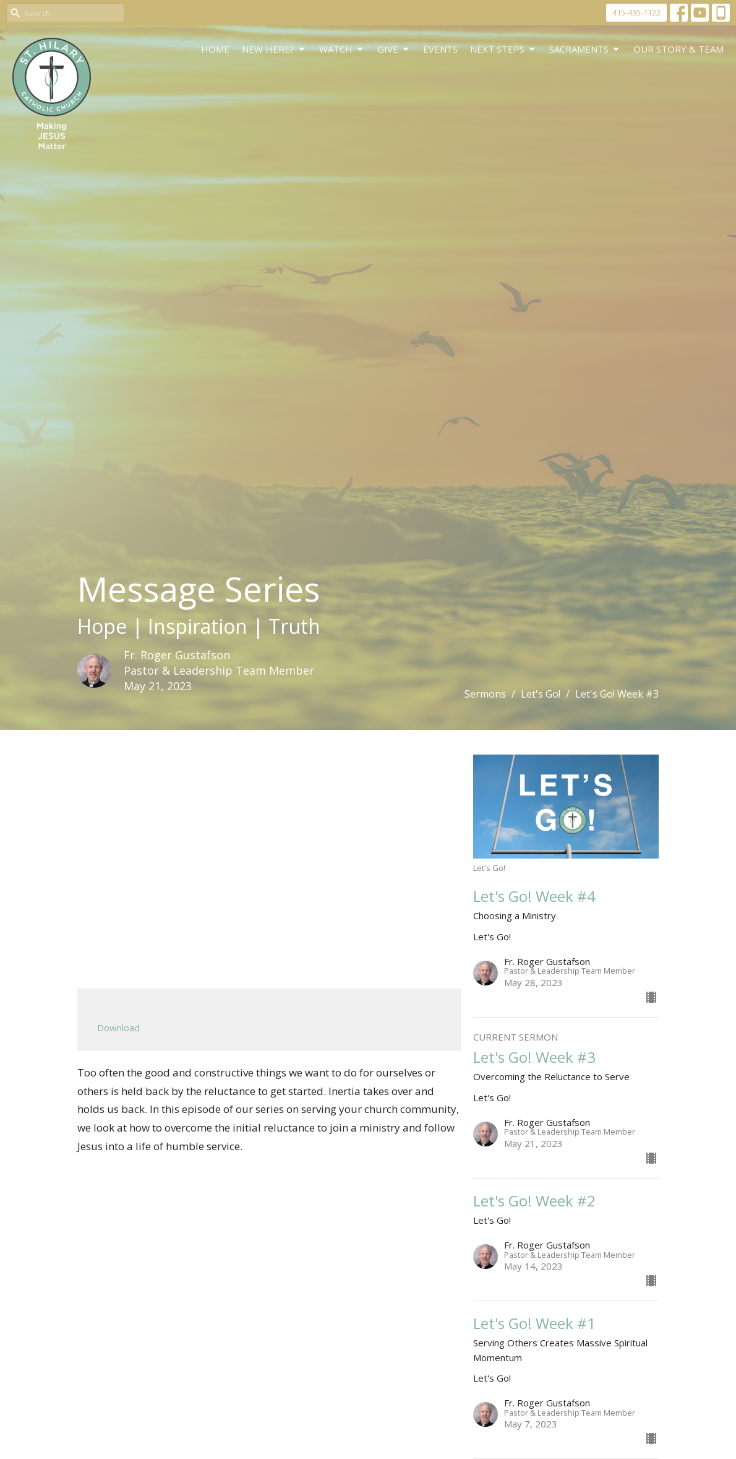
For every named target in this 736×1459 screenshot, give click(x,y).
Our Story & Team (678, 49)
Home (215, 49)
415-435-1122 (636, 12)
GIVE (394, 49)
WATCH (342, 49)
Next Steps (503, 49)
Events (440, 49)
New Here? (274, 49)
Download (118, 1027)
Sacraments (585, 49)
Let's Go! (540, 694)
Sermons (485, 694)
